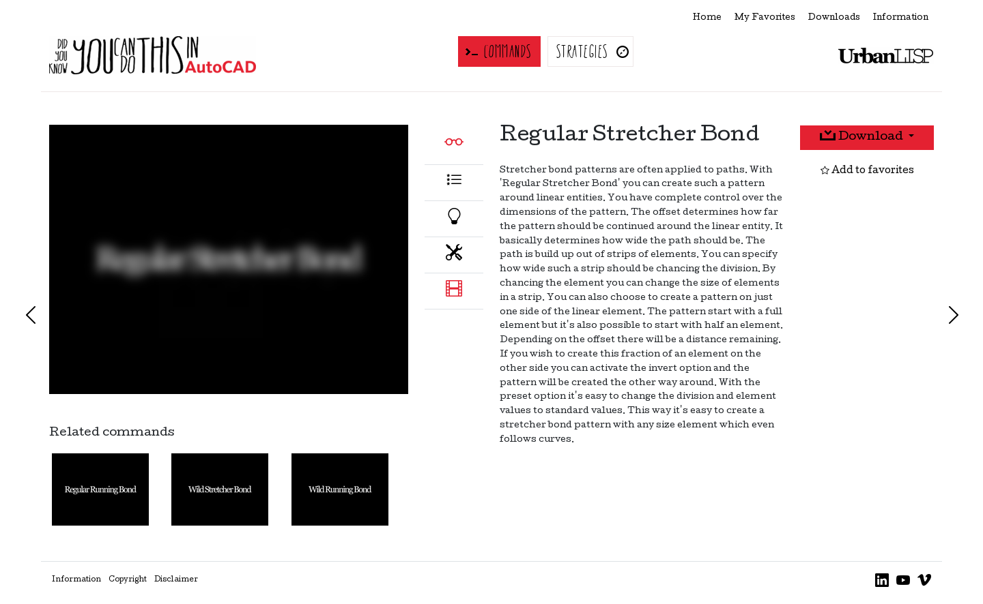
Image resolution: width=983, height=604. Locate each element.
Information (900, 18)
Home (707, 18)
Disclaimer (176, 580)
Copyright (128, 580)
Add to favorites (867, 171)
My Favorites (765, 18)
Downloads (834, 18)
